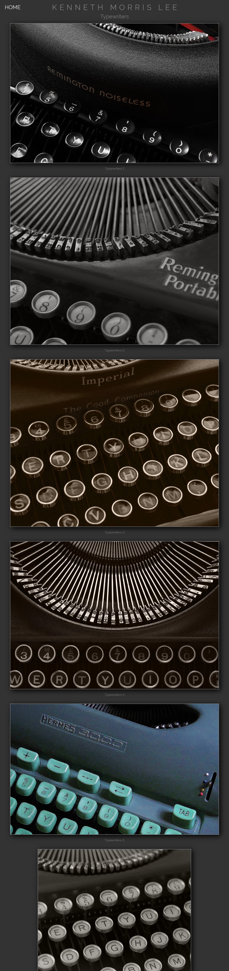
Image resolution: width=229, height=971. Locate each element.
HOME (13, 7)
